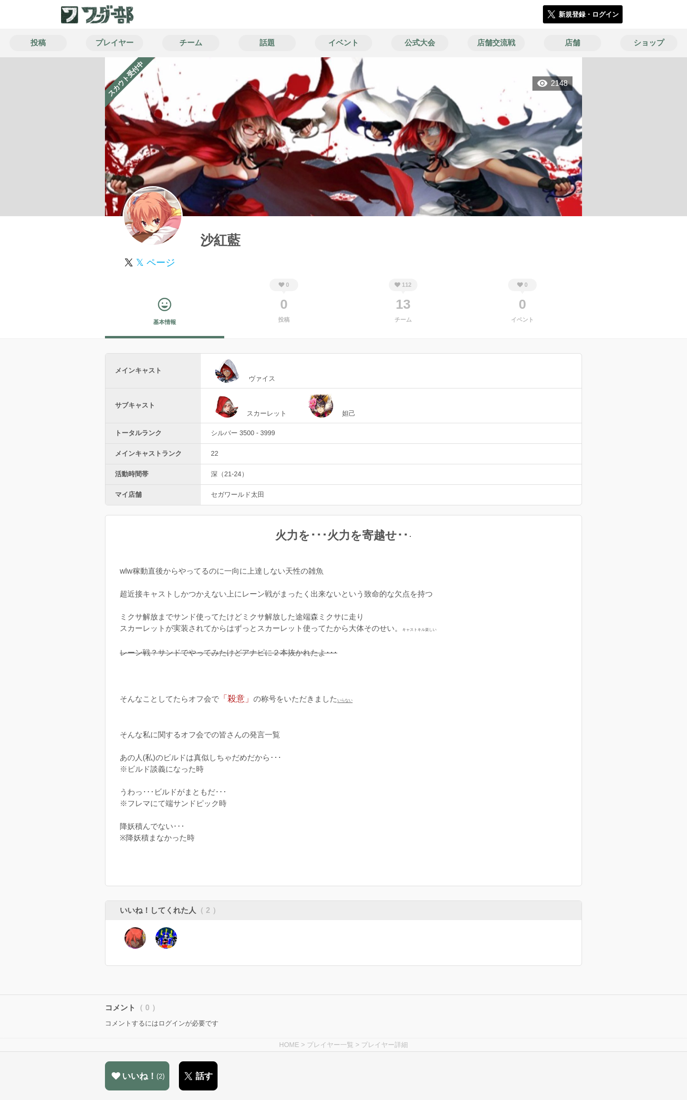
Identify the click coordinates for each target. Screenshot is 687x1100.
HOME (289, 1044)
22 (215, 453)
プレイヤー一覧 (330, 1044)
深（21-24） (229, 474)
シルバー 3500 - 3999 (243, 433)
